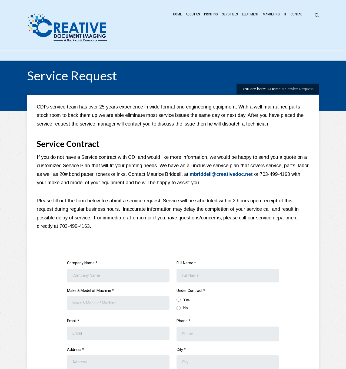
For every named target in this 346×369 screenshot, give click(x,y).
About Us (193, 14)
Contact (297, 14)
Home (177, 14)
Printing (211, 14)
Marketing (271, 14)
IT (285, 14)
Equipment (250, 14)
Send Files (230, 14)
